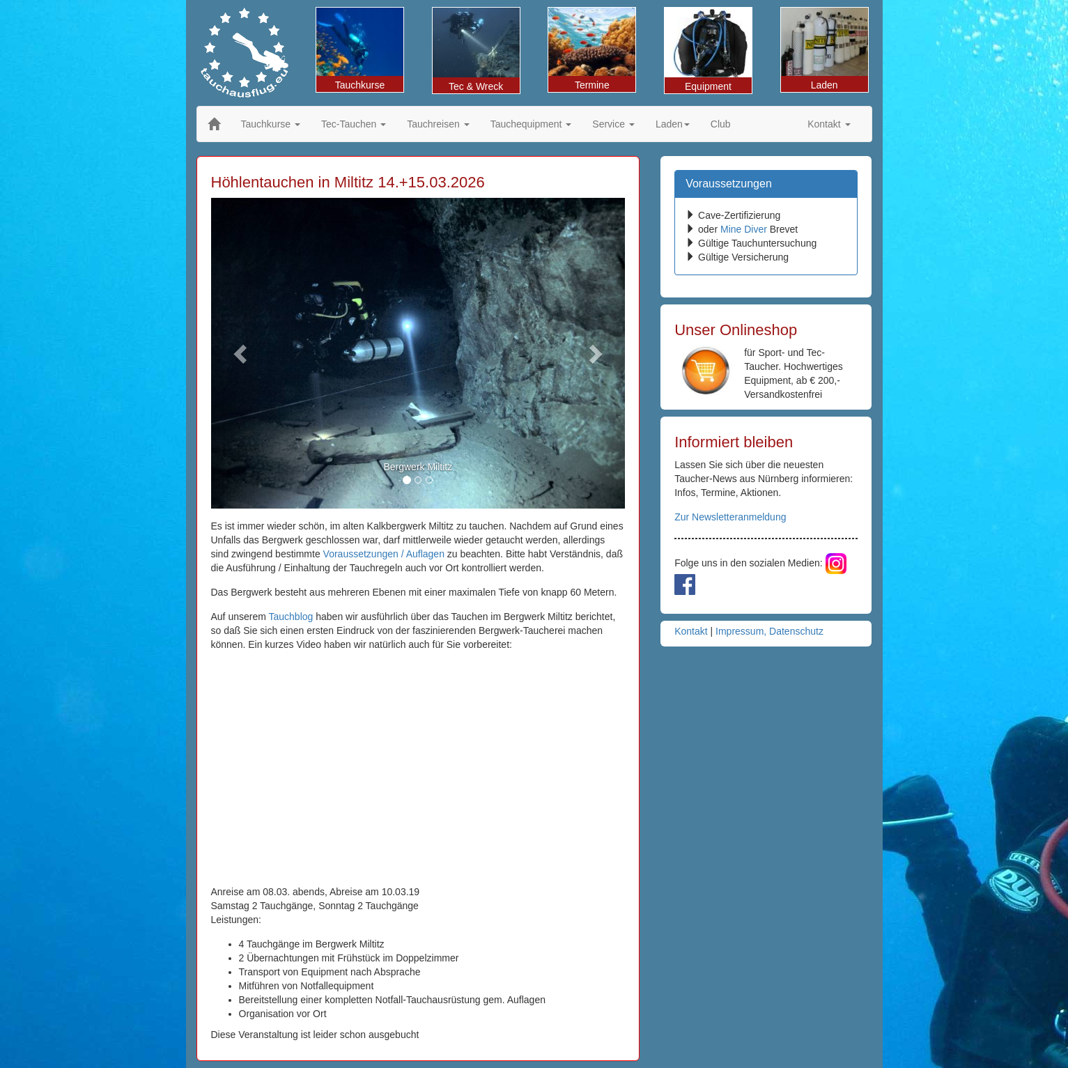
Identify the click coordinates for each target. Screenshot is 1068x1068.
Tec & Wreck (476, 50)
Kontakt (690, 631)
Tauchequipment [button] (531, 124)
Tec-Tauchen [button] (353, 124)
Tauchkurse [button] (270, 124)
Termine (591, 49)
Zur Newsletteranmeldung (730, 517)
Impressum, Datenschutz (769, 631)
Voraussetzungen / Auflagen (383, 553)
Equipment (708, 50)
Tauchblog (291, 616)
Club (721, 124)
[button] (242, 353)
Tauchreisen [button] (438, 124)
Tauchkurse (359, 49)
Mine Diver (743, 229)
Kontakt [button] (828, 124)
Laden (824, 49)
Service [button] (613, 124)
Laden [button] (673, 124)
